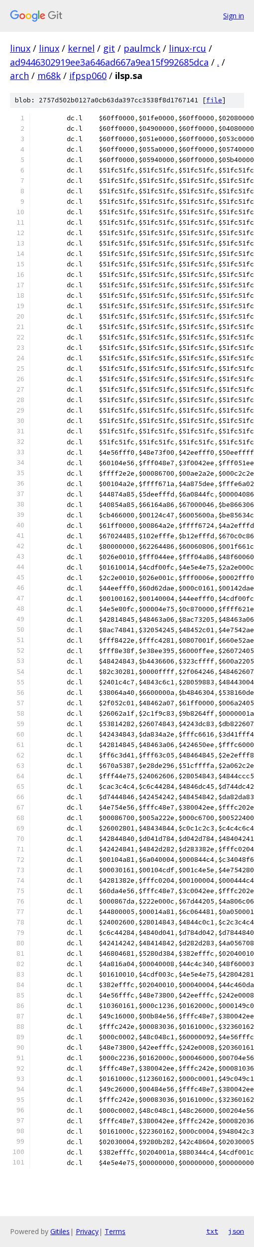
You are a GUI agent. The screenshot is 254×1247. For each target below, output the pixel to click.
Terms (115, 1231)
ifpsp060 (88, 76)
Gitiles (60, 1231)
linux (20, 48)
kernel (81, 48)
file (214, 100)
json (236, 1231)
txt (212, 1231)
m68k (49, 76)
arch (19, 76)
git (109, 48)
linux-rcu (187, 48)
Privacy (87, 1231)
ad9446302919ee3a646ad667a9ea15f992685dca (109, 62)
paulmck (142, 48)
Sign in (233, 15)
